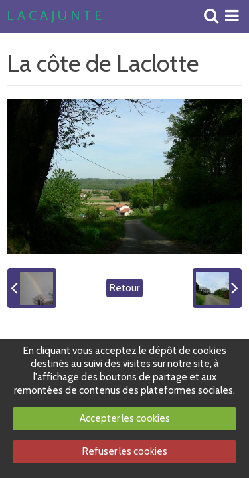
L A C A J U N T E (54, 16)
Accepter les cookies (125, 418)
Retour (124, 288)
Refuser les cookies (124, 451)
